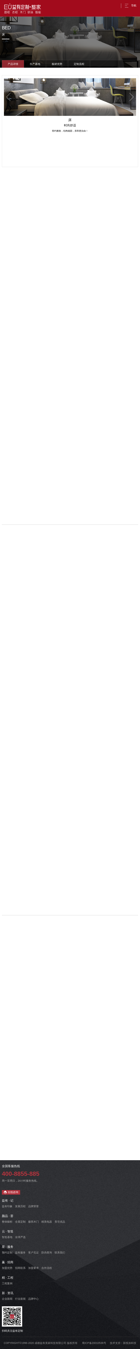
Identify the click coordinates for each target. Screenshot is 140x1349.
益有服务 (20, 1252)
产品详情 (13, 63)
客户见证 (33, 1252)
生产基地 (35, 63)
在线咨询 (11, 1192)
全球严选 (20, 1237)
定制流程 (79, 63)
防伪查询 (46, 1252)
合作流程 (46, 1267)
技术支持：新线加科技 (123, 1342)
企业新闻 (7, 1298)
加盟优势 (7, 1267)
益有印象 (7, 1206)
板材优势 (57, 63)
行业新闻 (20, 1298)
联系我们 (60, 1252)
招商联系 (20, 1267)
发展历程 (20, 1206)
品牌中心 (33, 1298)
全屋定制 (20, 1221)
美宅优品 (60, 1221)
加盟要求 (33, 1267)
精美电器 (46, 1221)
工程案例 (7, 1283)
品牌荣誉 (33, 1206)
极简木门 (33, 1221)
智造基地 (7, 1237)
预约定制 (7, 1252)
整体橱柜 (7, 1221)
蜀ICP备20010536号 (94, 1342)
